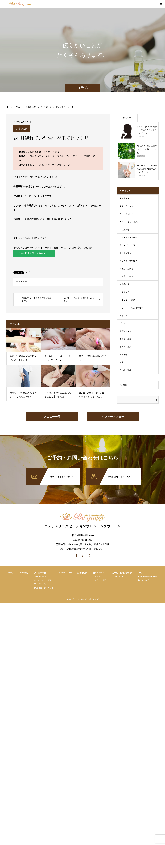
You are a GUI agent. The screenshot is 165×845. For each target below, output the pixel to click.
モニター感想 (125, 347)
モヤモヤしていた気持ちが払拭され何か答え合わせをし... (147, 168)
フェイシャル (40, 584)
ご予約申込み (118, 577)
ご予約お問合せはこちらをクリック (34, 253)
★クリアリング (126, 206)
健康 (121, 362)
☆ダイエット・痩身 (128, 237)
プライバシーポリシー (147, 577)
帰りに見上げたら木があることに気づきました (147, 149)
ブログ (122, 323)
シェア (28, 272)
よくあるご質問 (99, 580)
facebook (149, 4)
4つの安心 (24, 573)
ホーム (11, 573)
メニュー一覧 (52, 416)
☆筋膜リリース (126, 276)
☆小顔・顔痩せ (126, 269)
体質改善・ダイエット (44, 588)
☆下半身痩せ (125, 253)
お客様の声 (21, 128)
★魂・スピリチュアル (129, 222)
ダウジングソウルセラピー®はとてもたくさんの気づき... (147, 130)
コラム (140, 573)
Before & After (65, 573)
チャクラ (123, 316)
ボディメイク (125, 331)
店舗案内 (97, 577)
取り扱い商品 (125, 370)
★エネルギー (125, 198)
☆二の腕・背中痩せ (128, 261)
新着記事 (127, 118)
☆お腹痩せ (124, 230)
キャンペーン (40, 577)
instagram (154, 4)
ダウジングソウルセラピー (131, 308)
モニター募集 (125, 339)
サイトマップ (143, 580)
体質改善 (123, 355)
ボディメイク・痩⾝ (43, 580)
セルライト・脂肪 (127, 300)
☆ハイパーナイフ (127, 245)
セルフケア (124, 292)
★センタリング (126, 214)
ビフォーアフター (113, 416)
